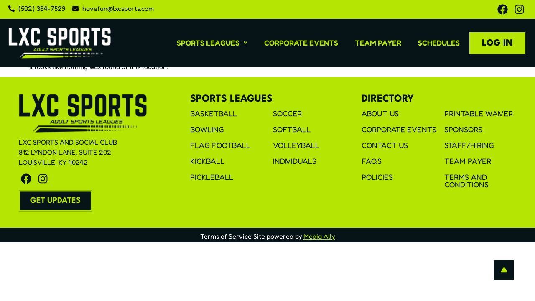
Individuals (294, 161)
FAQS (372, 161)
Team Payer (378, 42)
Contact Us (385, 145)
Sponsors (463, 129)
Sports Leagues (212, 42)
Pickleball (211, 176)
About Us (380, 113)
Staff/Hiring (469, 145)
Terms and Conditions (466, 180)
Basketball (213, 113)
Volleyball (296, 145)
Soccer (287, 113)
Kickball (207, 161)
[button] (212, 42)
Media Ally (319, 236)
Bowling (207, 129)
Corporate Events (301, 42)
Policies (377, 176)
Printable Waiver (478, 113)
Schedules (439, 42)
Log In (497, 43)
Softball (292, 129)
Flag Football (220, 145)
